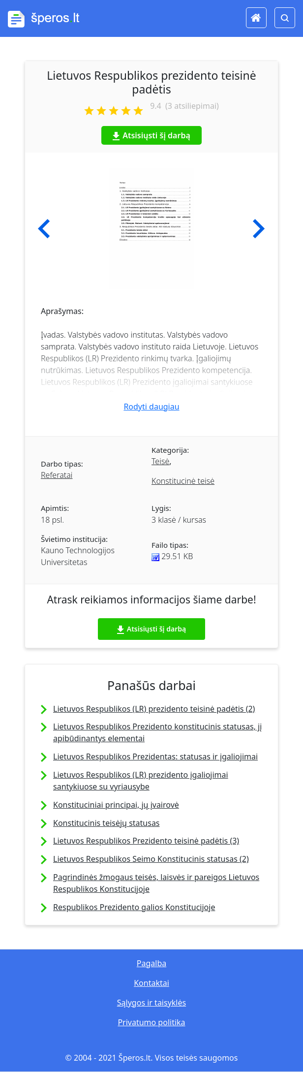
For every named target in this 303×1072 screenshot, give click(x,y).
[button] (44, 229)
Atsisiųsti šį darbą (151, 135)
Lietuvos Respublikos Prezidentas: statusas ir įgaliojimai (155, 756)
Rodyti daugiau (151, 406)
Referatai (56, 475)
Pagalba (151, 963)
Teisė (160, 461)
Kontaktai (151, 982)
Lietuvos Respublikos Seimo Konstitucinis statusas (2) (151, 858)
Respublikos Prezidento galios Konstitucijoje (134, 907)
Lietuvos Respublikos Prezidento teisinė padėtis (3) (146, 840)
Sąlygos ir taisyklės (151, 1002)
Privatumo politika (151, 1022)
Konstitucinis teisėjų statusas (106, 823)
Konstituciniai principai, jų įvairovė (116, 804)
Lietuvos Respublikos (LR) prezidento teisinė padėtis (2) (154, 708)
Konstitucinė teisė (183, 480)
